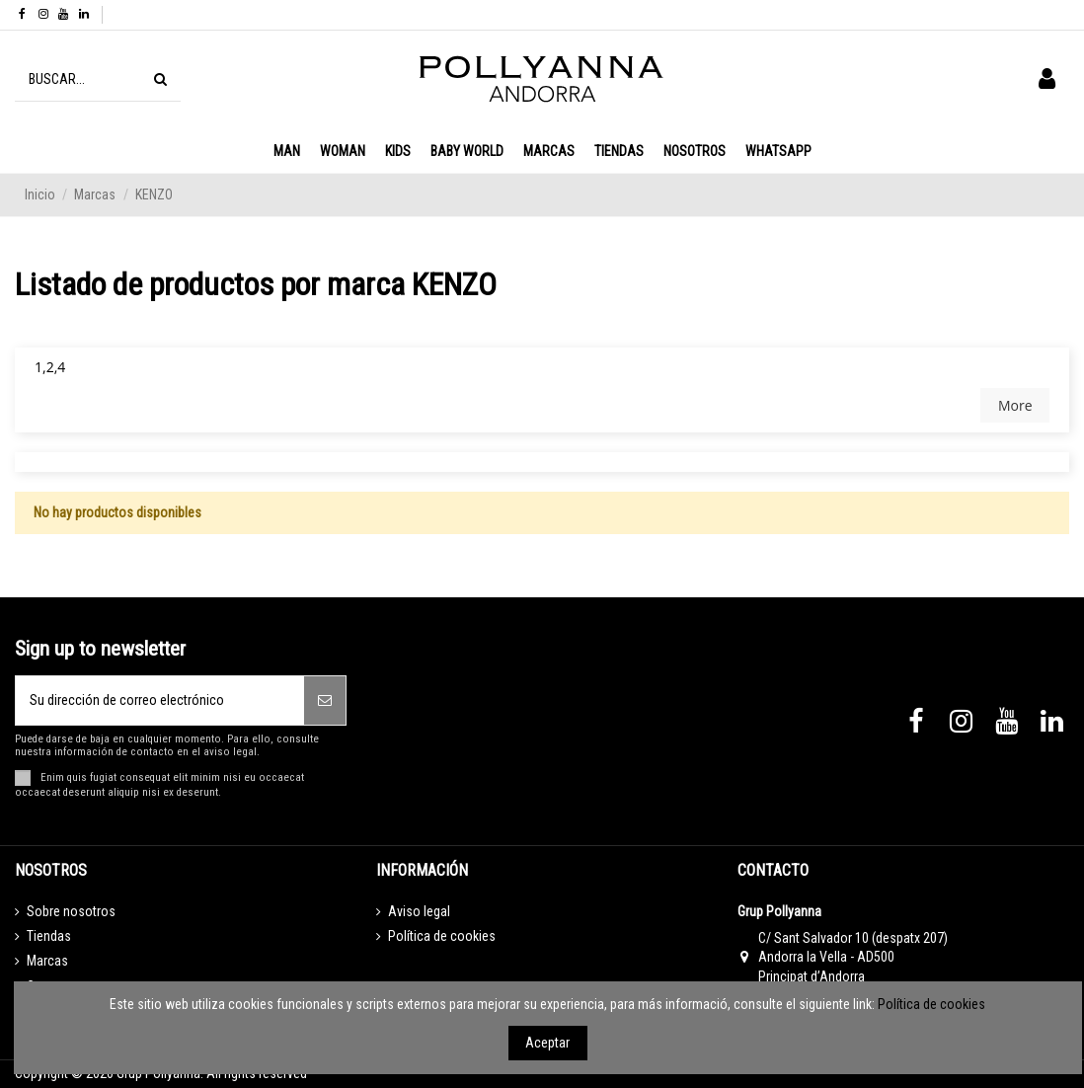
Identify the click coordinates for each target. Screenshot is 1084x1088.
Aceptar (547, 1042)
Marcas (47, 961)
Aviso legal (419, 911)
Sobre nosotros (71, 911)
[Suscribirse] (325, 700)
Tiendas (49, 936)
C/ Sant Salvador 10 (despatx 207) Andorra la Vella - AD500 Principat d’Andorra (853, 957)
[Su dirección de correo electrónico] (160, 700)
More (1015, 405)
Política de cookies (442, 936)
